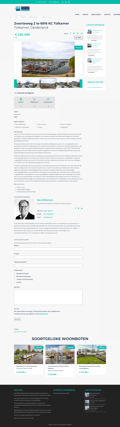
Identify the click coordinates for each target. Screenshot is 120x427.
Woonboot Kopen (22, 271)
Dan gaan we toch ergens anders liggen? (97, 58)
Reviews (103, 9)
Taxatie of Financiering (24, 277)
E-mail (16, 252)
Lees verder (94, 38)
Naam (16, 243)
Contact (93, 9)
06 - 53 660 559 (48, 212)
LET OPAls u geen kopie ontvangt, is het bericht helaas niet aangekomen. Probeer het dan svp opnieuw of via (37, 309)
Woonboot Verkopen (23, 274)
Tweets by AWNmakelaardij (94, 85)
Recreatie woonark (20, 329)
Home (63, 9)
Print (78, 35)
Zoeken (71, 9)
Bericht (17, 285)
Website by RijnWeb (66, 422)
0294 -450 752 (48, 209)
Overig (18, 280)
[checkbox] (14, 271)
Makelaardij (82, 9)
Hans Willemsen (45, 197)
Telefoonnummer (20, 260)
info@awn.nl (48, 215)
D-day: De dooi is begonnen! (97, 398)
